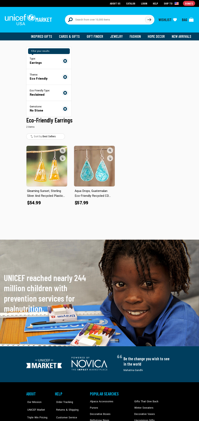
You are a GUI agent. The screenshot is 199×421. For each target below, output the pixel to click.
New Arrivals (181, 34)
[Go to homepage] (29, 18)
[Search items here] (105, 18)
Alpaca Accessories (101, 400)
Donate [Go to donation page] (189, 3)
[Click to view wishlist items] (167, 18)
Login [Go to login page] (144, 3)
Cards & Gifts (72, 34)
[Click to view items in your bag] (188, 18)
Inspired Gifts (44, 34)
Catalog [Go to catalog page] (131, 3)
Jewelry (118, 34)
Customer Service (65, 412)
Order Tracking (63, 400)
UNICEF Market (34, 406)
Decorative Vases (144, 412)
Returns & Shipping (66, 406)
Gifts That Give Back (145, 400)
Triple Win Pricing (36, 412)
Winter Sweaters (143, 406)
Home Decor (157, 34)
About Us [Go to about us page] (116, 3)
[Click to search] (149, 19)
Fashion (136, 34)
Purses (94, 406)
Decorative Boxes (99, 412)
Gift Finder (97, 34)
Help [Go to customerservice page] (156, 3)
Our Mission (33, 400)
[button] (63, 148)
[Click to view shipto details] (172, 3)
